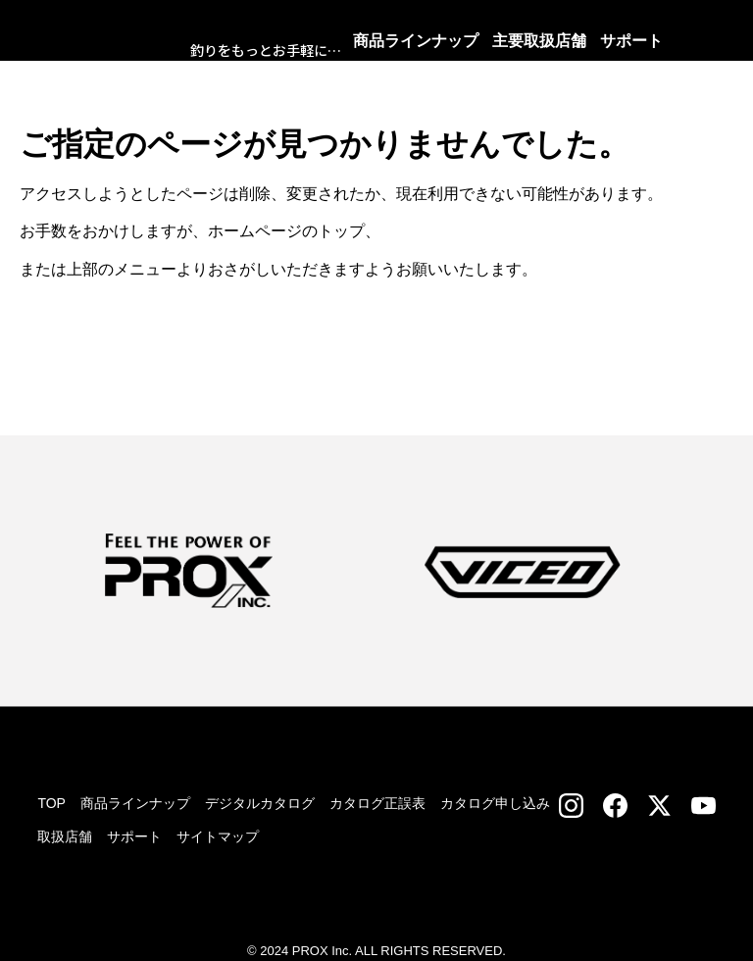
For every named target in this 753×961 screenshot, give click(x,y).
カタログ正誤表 (377, 803)
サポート (134, 836)
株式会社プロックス (131, 39)
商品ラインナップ (135, 803)
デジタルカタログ (260, 803)
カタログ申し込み (495, 803)
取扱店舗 (64, 836)
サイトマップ (217, 836)
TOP (51, 803)
